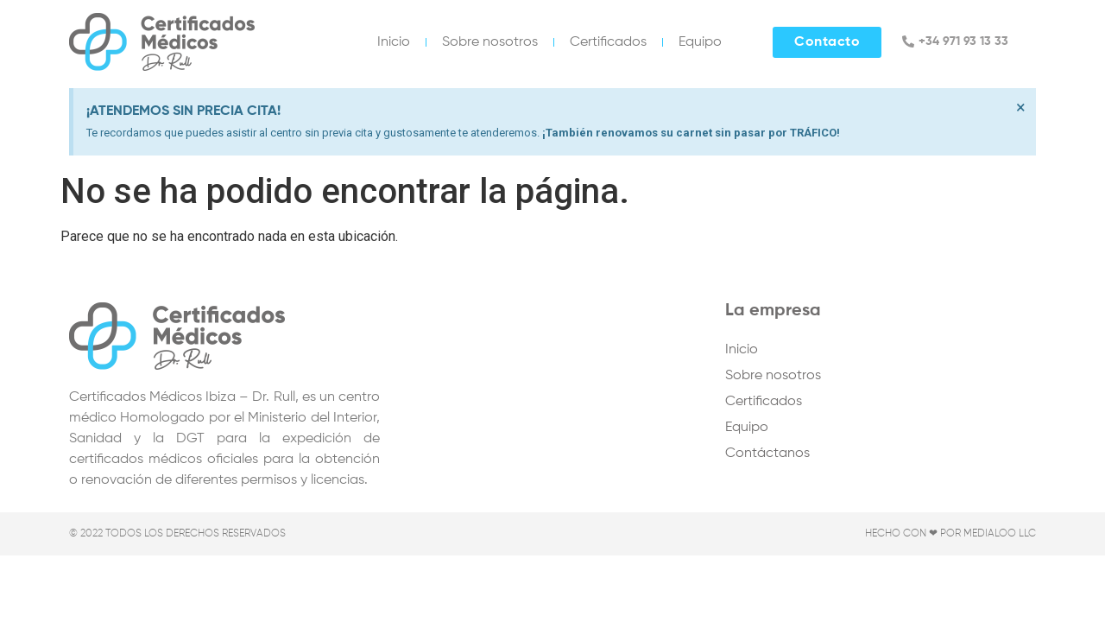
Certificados (608, 42)
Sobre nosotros (490, 42)
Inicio (393, 42)
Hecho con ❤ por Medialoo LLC (950, 534)
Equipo (700, 42)
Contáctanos (767, 453)
